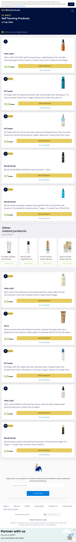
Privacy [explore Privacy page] (17, 506)
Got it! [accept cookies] (71, 4)
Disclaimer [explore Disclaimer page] (39, 506)
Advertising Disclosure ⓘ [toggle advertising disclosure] (22, 514)
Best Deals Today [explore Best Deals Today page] (11, 509)
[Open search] (72, 11)
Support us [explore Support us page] (53, 506)
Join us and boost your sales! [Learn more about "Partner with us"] (12, 538)
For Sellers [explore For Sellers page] (67, 506)
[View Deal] (9, 252)
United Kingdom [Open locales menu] (52, 514)
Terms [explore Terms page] (27, 506)
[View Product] (38, 55)
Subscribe (38, 493)
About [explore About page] (6, 506)
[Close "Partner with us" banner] (74, 530)
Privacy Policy (20, 6)
